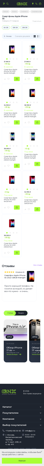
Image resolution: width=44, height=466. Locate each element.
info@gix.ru (30, 424)
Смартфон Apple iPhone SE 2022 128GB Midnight (10, 114)
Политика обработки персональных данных (22, 448)
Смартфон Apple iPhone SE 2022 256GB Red (10, 245)
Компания (8, 412)
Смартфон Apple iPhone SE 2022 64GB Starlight (31, 71)
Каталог (7, 400)
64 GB (6, 27)
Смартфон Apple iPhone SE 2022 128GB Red (31, 201)
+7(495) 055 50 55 (13, 424)
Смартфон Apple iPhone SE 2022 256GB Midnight (31, 114)
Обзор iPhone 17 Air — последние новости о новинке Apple (15, 349)
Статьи (10, 313)
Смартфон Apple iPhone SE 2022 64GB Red (10, 199)
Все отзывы (38, 265)
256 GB (24, 27)
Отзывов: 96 (19, 272)
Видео (21, 313)
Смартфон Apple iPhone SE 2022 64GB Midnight (10, 71)
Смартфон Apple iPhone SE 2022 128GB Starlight (31, 156)
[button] (7, 59)
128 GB (15, 27)
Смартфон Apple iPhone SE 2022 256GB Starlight (10, 158)
